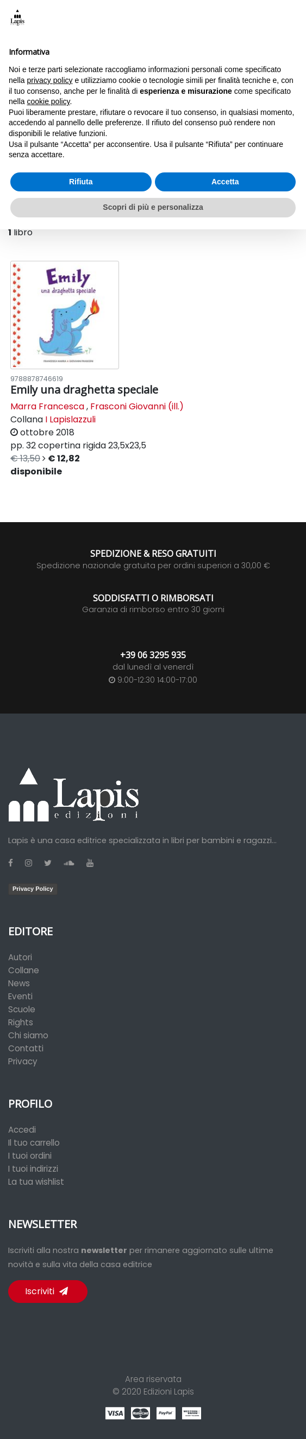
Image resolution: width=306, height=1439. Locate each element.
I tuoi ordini (30, 1155)
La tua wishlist (36, 1181)
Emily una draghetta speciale (84, 389)
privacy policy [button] (49, 80)
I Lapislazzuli (70, 419)
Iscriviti (46, 1291)
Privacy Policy (33, 888)
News (19, 983)
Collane (23, 970)
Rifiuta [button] (81, 181)
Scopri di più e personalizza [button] (153, 207)
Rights (20, 1022)
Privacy (23, 1061)
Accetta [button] (225, 181)
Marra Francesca (47, 406)
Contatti (25, 1048)
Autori (20, 957)
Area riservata (153, 1379)
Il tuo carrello (34, 1142)
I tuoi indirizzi (33, 1168)
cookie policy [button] (48, 101)
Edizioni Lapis (168, 1391)
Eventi (20, 996)
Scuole (21, 1009)
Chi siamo (28, 1035)
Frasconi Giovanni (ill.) (137, 406)
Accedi (22, 1129)
